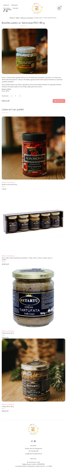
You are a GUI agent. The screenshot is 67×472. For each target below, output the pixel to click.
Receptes (14, 5)
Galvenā (6, 5)
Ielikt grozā (60, 101)
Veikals (8, 9)
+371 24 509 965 (33, 451)
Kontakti (15, 8)
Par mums (6, 8)
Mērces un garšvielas (27, 17)
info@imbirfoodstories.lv (33, 454)
